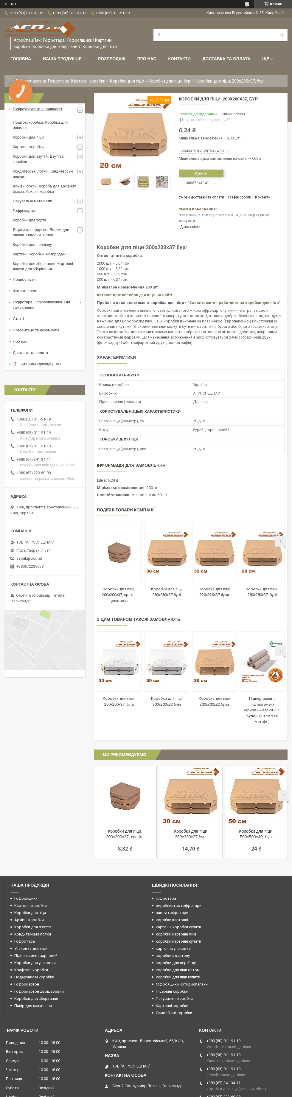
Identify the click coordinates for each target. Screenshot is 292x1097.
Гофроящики (26, 898)
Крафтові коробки (31, 970)
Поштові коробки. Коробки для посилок (40, 125)
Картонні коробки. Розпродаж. (39, 254)
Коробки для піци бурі (169, 81)
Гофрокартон (24, 210)
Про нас (146, 58)
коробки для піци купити (178, 977)
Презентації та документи (36, 330)
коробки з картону (173, 955)
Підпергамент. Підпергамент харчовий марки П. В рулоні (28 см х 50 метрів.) (262, 710)
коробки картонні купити (178, 941)
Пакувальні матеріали (32, 201)
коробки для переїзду (176, 963)
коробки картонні (172, 920)
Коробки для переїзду (32, 244)
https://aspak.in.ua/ (33, 550)
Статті (18, 318)
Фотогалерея (24, 290)
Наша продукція (62, 58)
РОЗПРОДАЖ (111, 58)
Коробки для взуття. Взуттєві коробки (39, 159)
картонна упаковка (173, 948)
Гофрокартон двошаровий (39, 991)
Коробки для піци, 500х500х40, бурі (256, 834)
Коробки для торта (29, 220)
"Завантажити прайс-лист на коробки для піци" (234, 302)
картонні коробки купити (178, 927)
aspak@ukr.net (29, 558)
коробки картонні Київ (176, 934)
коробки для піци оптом (178, 970)
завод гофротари (172, 912)
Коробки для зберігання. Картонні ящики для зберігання (43, 266)
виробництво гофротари (178, 905)
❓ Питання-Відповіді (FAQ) (38, 364)
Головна (20, 58)
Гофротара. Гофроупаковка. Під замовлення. (41, 305)
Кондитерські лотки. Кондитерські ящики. (43, 174)
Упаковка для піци (30, 948)
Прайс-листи (24, 279)
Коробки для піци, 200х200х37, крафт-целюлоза (119, 595)
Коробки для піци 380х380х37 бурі (190, 834)
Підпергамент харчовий (36, 955)
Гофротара (24, 941)
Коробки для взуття (32, 927)
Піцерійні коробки (172, 991)
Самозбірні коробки (174, 1013)
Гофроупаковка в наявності (37, 109)
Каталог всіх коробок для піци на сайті (134, 295)
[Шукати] (282, 35)
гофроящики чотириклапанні (182, 984)
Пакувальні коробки (174, 998)
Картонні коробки (28, 147)
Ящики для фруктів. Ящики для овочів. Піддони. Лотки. (41, 232)
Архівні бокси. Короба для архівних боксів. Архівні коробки (44, 189)
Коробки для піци (127, 81)
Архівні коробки (29, 920)
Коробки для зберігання (36, 998)
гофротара (166, 898)
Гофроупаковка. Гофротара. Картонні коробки (60, 81)
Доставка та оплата (226, 58)
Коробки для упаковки (35, 963)
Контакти (179, 58)
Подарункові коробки (34, 977)
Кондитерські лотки (32, 934)
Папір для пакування (33, 1005)
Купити (201, 173)
